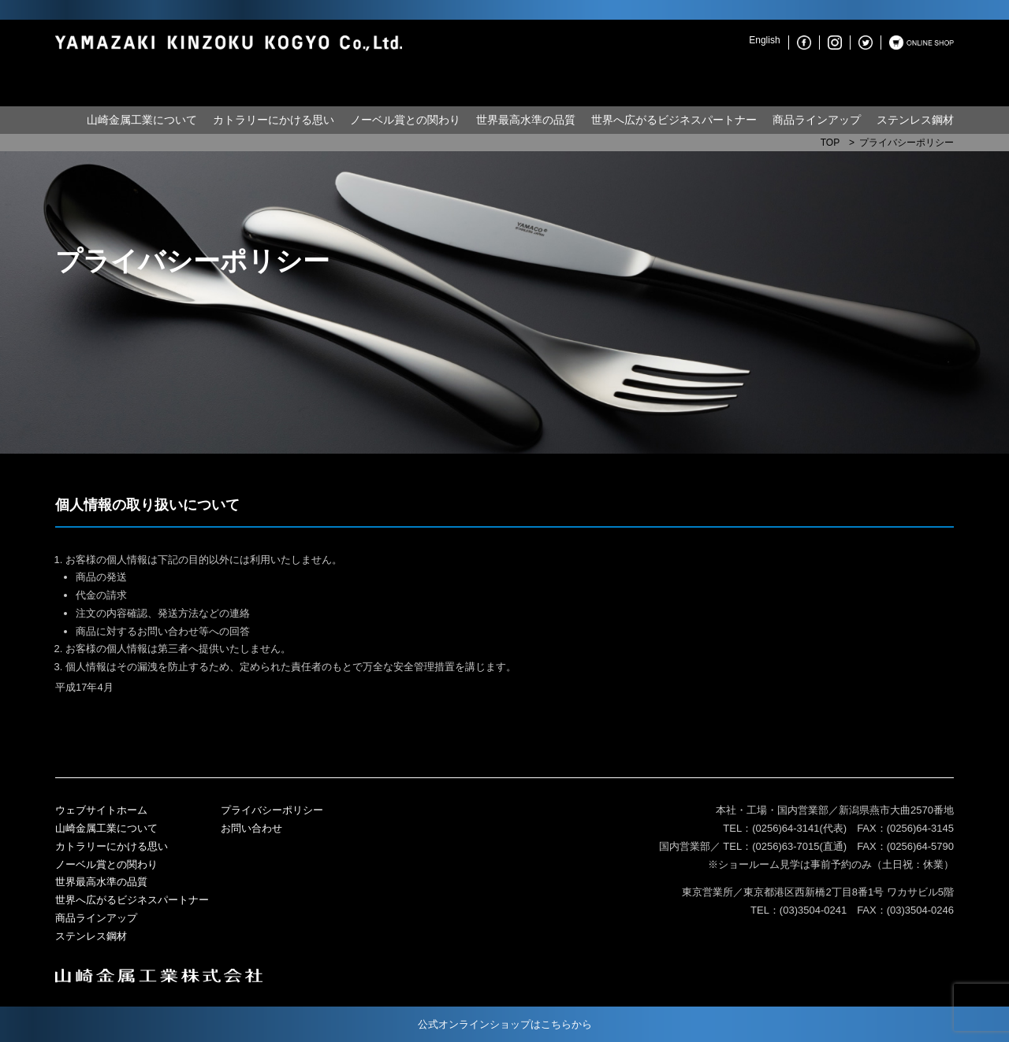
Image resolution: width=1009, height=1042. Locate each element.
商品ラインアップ (817, 119)
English (764, 40)
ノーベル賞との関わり (405, 119)
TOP (830, 142)
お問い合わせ (251, 828)
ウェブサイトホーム (101, 810)
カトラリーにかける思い (273, 119)
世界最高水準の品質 (525, 119)
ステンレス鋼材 (915, 119)
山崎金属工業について (142, 119)
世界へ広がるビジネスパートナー (674, 119)
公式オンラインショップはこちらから (505, 1024)
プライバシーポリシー (272, 810)
